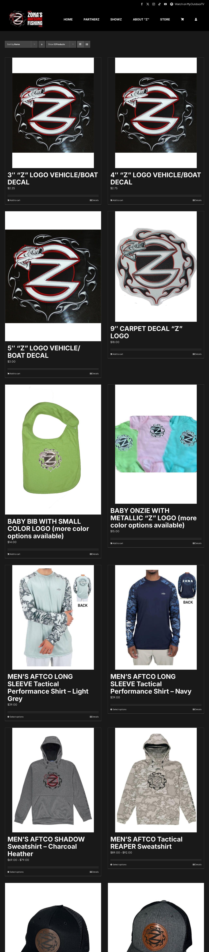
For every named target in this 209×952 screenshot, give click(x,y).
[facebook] (142, 4)
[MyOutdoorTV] (171, 3)
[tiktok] (159, 4)
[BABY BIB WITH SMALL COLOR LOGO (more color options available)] (53, 450)
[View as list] (87, 44)
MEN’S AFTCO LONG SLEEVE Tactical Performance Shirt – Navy (151, 683)
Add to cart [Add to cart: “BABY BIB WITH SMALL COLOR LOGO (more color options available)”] (15, 554)
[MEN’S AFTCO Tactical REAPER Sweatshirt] (156, 780)
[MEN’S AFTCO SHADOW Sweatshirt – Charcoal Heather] (53, 780)
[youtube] (165, 4)
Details (95, 200)
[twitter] (147, 4)
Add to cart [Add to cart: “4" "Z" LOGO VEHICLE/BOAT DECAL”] (118, 200)
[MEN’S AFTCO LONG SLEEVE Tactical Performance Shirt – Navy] (156, 617)
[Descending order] (42, 44)
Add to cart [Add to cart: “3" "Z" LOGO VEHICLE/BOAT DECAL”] (15, 200)
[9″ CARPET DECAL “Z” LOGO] (156, 266)
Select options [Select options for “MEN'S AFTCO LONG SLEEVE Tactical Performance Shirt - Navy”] (119, 709)
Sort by (13, 44)
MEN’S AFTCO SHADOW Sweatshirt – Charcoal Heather (46, 846)
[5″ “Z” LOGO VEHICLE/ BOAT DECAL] (53, 276)
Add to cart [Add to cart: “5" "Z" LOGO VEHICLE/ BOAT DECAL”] (15, 373)
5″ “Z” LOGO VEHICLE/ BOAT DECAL (44, 351)
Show (56, 44)
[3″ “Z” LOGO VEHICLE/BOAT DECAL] (53, 113)
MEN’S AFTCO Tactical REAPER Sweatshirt (146, 843)
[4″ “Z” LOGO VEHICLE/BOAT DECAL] (156, 113)
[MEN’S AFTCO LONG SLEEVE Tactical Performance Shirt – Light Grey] (53, 617)
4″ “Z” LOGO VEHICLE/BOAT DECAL (155, 178)
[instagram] (153, 4)
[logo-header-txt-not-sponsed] (27, 12)
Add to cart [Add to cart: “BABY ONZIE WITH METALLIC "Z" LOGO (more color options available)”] (118, 543)
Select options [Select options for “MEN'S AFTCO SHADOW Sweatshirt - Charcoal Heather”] (17, 872)
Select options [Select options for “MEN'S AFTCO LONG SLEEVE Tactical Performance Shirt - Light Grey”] (17, 717)
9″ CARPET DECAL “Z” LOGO (146, 332)
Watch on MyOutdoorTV (189, 4)
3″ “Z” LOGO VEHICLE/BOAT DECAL (53, 178)
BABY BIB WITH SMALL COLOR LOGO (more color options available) (48, 528)
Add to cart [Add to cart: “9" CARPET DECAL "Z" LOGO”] (118, 354)
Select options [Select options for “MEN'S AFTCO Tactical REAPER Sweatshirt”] (119, 864)
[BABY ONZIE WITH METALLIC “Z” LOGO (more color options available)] (156, 444)
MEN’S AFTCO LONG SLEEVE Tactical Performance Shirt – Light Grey (48, 687)
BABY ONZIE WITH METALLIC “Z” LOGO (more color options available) (153, 518)
